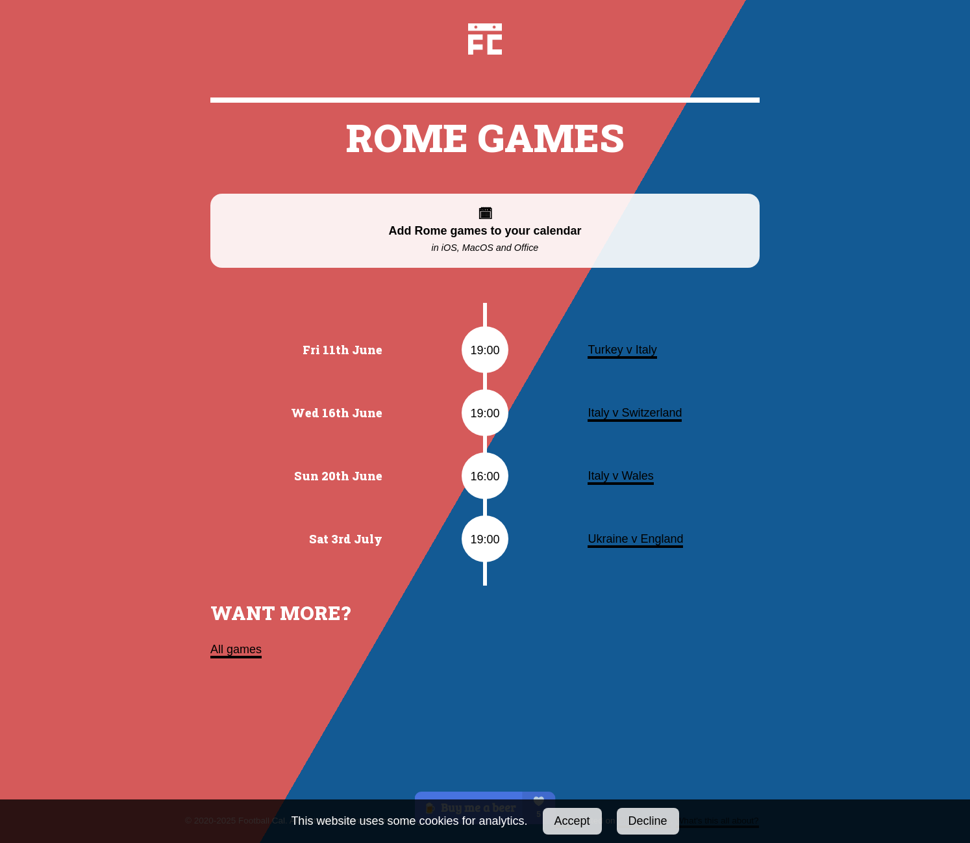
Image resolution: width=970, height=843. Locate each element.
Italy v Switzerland (635, 412)
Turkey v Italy (622, 349)
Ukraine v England (635, 538)
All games (236, 649)
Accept (572, 820)
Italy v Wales (620, 475)
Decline (647, 820)
